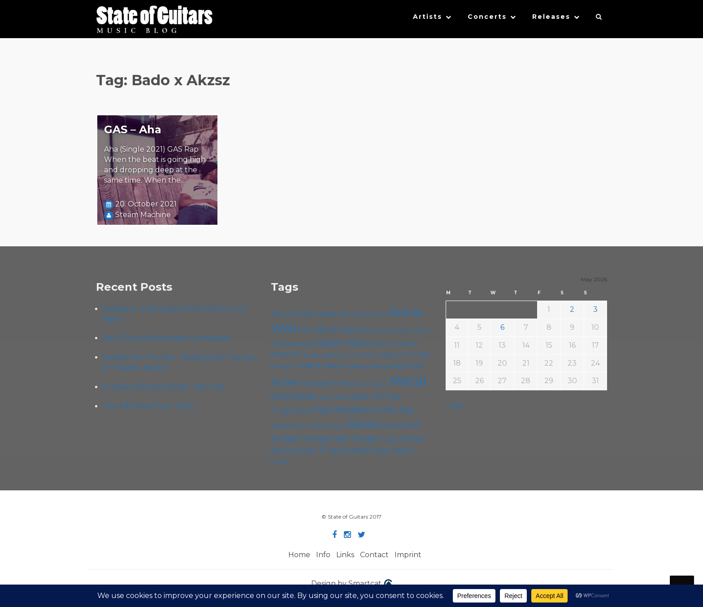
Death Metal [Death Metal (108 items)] (343, 343)
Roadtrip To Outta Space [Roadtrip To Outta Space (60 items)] (308, 425)
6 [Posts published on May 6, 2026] (502, 327)
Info (323, 554)
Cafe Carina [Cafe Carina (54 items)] (412, 330)
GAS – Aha (132, 129)
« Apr (455, 406)
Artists (427, 17)
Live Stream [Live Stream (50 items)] (372, 384)
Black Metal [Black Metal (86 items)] (339, 329)
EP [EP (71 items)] (297, 354)
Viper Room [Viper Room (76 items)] (393, 450)
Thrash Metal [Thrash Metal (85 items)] (344, 450)
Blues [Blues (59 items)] (372, 330)
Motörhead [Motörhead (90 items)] (293, 396)
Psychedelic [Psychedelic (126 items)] (342, 409)
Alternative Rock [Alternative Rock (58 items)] (362, 314)
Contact (374, 554)
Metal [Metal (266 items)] (408, 381)
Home (299, 554)
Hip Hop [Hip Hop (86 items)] (407, 365)
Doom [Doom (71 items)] (383, 344)
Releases (551, 17)
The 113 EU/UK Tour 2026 (148, 406)
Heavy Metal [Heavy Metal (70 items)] (367, 366)
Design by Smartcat (351, 584)
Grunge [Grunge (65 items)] (417, 354)
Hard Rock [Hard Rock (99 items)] (322, 365)
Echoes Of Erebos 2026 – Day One (164, 387)
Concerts (487, 17)
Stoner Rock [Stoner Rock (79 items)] (294, 450)
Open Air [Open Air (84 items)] (367, 396)
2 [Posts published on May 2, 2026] (572, 309)
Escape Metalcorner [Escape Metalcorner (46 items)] (326, 355)
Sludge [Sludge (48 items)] (388, 440)
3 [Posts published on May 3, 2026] (595, 309)
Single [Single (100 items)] (365, 438)
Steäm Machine (143, 214)
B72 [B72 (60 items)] (309, 330)
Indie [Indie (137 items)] (283, 382)
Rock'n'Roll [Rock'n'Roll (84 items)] (399, 425)
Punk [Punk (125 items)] (385, 409)
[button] (599, 19)
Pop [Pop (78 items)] (393, 396)
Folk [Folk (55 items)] (357, 354)
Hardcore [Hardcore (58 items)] (285, 366)
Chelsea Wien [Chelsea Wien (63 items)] (292, 344)
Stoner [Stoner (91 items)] (412, 438)
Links (345, 554)
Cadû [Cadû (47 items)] (388, 331)
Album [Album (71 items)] (282, 314)
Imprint (408, 554)
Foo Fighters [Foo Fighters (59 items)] (384, 354)
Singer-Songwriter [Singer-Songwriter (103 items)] (310, 438)
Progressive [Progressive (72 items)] (291, 410)
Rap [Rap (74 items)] (407, 410)
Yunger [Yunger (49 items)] (280, 461)
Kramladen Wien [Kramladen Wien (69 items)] (327, 383)
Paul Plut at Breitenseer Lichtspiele (166, 338)
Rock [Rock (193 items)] (362, 424)
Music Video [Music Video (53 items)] (332, 397)
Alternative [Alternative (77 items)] (316, 313)
